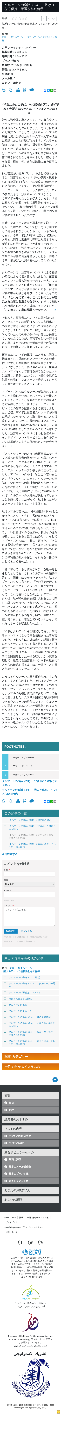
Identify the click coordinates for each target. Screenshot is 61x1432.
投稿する (10, 931)
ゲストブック (11, 1222)
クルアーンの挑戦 (15, 1004)
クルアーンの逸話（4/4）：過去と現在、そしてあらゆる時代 (30, 791)
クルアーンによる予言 (18, 1011)
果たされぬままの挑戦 (18, 998)
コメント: (9, 905)
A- (44, 18)
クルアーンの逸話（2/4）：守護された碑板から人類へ (30, 783)
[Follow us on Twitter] (31, 1242)
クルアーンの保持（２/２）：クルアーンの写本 (29, 985)
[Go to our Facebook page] (20, 1242)
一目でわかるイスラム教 (37, 1217)
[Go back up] (55, 1079)
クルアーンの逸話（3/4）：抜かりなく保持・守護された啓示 (30, 836)
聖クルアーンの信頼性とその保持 (21, 971)
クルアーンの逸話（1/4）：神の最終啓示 (27, 820)
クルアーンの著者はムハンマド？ (23, 992)
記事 (4, 37)
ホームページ (10, 1217)
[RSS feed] (40, 1242)
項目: (5, 34)
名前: (7, 870)
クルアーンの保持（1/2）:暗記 (22, 977)
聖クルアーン (17, 37)
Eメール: (8, 890)
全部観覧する (10, 854)
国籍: (6, 880)
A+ (53, 18)
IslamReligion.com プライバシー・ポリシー (23, 1227)
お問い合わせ (11, 1232)
